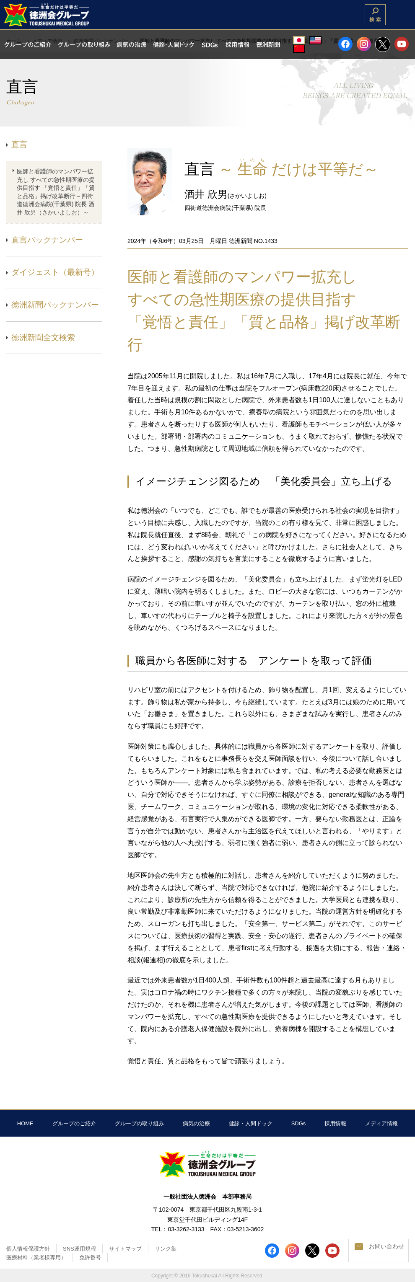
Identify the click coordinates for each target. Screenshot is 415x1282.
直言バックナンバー (47, 239)
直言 (19, 144)
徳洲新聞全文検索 (43, 337)
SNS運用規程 (79, 1249)
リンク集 (165, 1249)
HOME (25, 1123)
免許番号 (90, 1257)
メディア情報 (381, 1123)
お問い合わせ (386, 1246)
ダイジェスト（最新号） (55, 272)
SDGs (298, 1123)
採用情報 (335, 1123)
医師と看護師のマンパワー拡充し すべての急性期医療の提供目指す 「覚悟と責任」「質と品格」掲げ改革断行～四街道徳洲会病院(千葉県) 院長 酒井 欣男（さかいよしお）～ (56, 192)
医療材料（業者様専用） (36, 1257)
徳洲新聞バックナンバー (55, 304)
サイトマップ (125, 1249)
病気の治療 (196, 1123)
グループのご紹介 (74, 1123)
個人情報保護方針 (28, 1249)
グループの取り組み (139, 1123)
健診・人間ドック (250, 1123)
